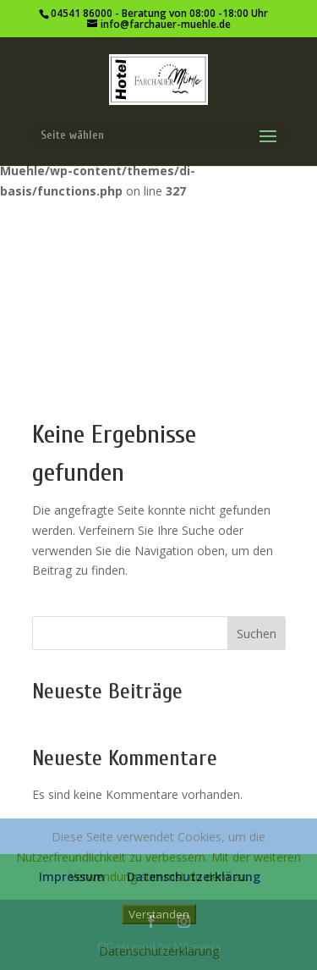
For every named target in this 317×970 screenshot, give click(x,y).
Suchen (256, 634)
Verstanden (158, 914)
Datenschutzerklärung (159, 951)
